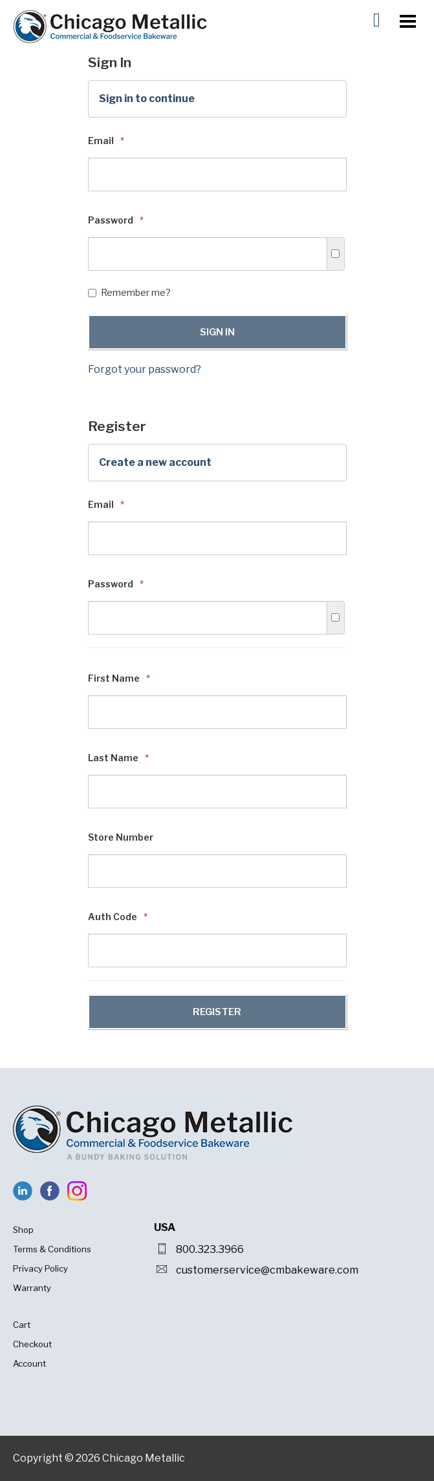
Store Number (120, 837)
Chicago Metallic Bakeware (110, 26)
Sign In (217, 332)
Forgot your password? (144, 369)
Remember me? (129, 292)
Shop (23, 1229)
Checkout (32, 1344)
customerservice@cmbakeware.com (267, 1270)
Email (106, 140)
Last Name (118, 757)
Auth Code (117, 916)
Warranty (32, 1288)
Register (217, 1012)
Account (29, 1363)
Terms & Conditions (52, 1249)
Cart (21, 1324)
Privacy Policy (40, 1268)
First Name (119, 678)
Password (116, 220)
